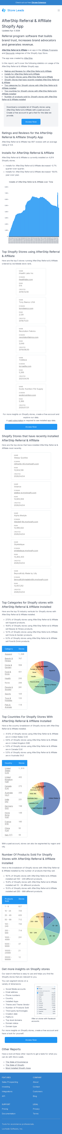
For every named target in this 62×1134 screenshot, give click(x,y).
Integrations (7, 1091)
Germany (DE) (9, 807)
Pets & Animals (8, 706)
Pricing (5, 1109)
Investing (6, 1087)
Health (8, 678)
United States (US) (8, 770)
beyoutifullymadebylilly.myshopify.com (31, 579)
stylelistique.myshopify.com (26, 550)
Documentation (8, 1113)
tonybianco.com (26, 308)
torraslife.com (25, 366)
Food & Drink (8, 673)
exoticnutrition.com (27, 395)
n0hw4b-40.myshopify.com (26, 464)
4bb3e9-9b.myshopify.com (26, 522)
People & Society (9, 688)
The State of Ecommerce (17, 1062)
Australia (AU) (9, 794)
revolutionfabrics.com (28, 337)
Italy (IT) (8, 835)
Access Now (31, 122)
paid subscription (15, 420)
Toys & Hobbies (8, 699)
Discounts (10, 53)
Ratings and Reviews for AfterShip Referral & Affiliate (28, 71)
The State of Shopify (15, 1065)
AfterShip (28, 58)
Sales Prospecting (10, 1082)
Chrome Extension (38, 3)
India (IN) (7, 800)
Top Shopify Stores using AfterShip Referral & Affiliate (28, 77)
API (3, 1096)
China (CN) (7, 829)
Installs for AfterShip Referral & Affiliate (22, 74)
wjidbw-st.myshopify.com (25, 493)
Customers (37, 1091)
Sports (8, 694)
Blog (35, 1096)
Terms (35, 1113)
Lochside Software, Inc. (12, 1129)
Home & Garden (8, 666)
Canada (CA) (8, 787)
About (35, 1082)
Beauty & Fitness (9, 659)
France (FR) (8, 822)
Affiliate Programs (50, 50)
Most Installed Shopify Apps (18, 1068)
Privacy (36, 1109)
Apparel (8, 654)
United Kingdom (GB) (9, 779)
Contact (36, 1087)
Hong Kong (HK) (7, 815)
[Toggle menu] (58, 10)
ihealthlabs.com (26, 279)
